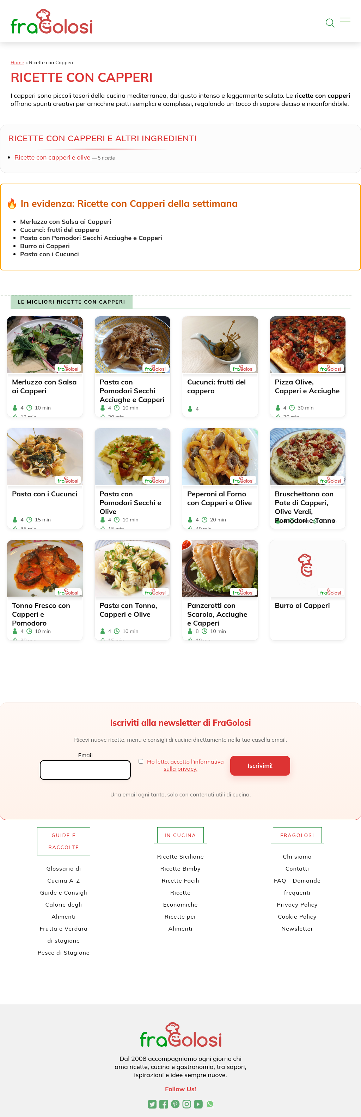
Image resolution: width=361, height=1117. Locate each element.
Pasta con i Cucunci (49, 254)
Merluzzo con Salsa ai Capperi (65, 221)
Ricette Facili (181, 880)
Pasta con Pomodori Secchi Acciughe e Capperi (91, 238)
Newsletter (297, 928)
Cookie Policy (297, 916)
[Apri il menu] (345, 20)
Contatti (297, 868)
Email (85, 755)
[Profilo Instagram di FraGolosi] (186, 1105)
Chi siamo (297, 856)
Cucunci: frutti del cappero (59, 230)
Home (17, 62)
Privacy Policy (297, 904)
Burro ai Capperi (45, 246)
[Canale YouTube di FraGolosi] (198, 1105)
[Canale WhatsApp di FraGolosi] (210, 1105)
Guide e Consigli (63, 892)
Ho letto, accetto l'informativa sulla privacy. (185, 765)
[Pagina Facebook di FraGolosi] (163, 1105)
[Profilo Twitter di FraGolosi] (152, 1105)
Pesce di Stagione (64, 952)
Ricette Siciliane (180, 856)
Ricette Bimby (180, 868)
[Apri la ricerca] (330, 23)
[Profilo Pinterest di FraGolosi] (175, 1105)
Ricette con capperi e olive (53, 157)
